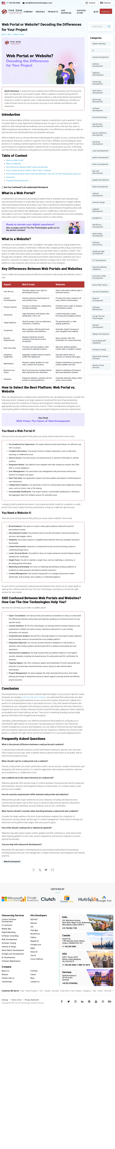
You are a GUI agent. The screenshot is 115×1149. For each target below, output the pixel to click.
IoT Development (99, 260)
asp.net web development (97, 125)
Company (28, 12)
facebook (62, 1001)
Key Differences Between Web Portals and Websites (27, 168)
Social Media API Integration (99, 342)
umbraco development (97, 65)
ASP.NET (34, 920)
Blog (95, 12)
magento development (97, 210)
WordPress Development (97, 226)
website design (98, 202)
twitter (68, 1001)
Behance (105, 3)
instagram (75, 1001)
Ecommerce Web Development (99, 277)
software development (97, 109)
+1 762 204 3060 (13, 3)
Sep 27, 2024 (6, 35)
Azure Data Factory (99, 285)
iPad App (34, 931)
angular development (100, 180)
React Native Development (13, 951)
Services (40, 12)
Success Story (80, 12)
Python (33, 938)
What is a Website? (13, 165)
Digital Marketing (9, 933)
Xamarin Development (97, 326)
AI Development (8, 958)
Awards (5, 974)
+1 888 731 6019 (83, 966)
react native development (97, 92)
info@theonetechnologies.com (38, 3)
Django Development (100, 334)
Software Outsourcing (97, 243)
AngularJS (34, 941)
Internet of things (9, 947)
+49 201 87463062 (69, 984)
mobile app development (97, 83)
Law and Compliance (100, 292)
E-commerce (7, 926)
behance (110, 1001)
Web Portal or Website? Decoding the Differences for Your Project (33, 28)
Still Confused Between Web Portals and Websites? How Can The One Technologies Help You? (43, 175)
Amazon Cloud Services (98, 366)
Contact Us (35, 981)
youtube (96, 1001)
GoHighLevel (35, 945)
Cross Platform (36, 959)
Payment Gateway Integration (99, 268)
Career (33, 974)
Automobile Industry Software (100, 357)
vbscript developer (99, 117)
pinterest (89, 1001)
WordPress (35, 934)
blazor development (100, 164)
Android (33, 924)
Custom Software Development (9, 921)
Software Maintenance (97, 308)
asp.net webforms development (99, 134)
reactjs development (100, 57)
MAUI (32, 948)
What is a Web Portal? (14, 161)
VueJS (33, 955)
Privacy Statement (32, 1001)
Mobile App (6, 929)
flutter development (100, 187)
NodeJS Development (97, 299)
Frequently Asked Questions (17, 181)
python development (100, 157)
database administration (98, 74)
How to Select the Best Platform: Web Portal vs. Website (28, 171)
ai (93, 50)
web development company (34, 698)
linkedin (82, 1001)
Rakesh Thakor (18, 35)
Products (53, 12)
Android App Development (97, 235)
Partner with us (8, 978)
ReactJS (34, 952)
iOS (31, 927)
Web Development (9, 940)
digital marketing (98, 44)
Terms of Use (16, 1001)
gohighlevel (97, 218)
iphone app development (97, 100)
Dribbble (89, 3)
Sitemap (5, 1001)
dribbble (103, 1001)
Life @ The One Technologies (98, 317)
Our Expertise (66, 12)
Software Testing (99, 350)
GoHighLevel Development (13, 954)
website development (97, 194)
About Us (5, 971)
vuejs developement (100, 151)
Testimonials (7, 981)
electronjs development (97, 143)
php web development (97, 172)
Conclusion (10, 178)
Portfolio (34, 971)
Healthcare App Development (98, 252)
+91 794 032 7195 (69, 929)
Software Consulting (10, 937)
